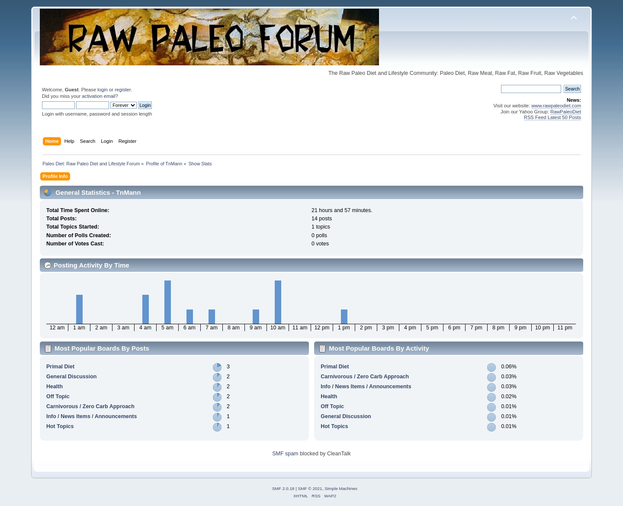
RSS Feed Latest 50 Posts (552, 117)
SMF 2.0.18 (283, 488)
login (102, 89)
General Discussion (71, 377)
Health (54, 387)
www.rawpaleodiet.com (556, 105)
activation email (98, 96)
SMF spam (285, 454)
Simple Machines (340, 488)
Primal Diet (60, 367)
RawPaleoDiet (565, 111)
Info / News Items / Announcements (91, 416)
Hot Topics (60, 426)
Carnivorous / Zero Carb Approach (90, 406)
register (123, 89)
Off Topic (58, 396)
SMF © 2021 (310, 488)
